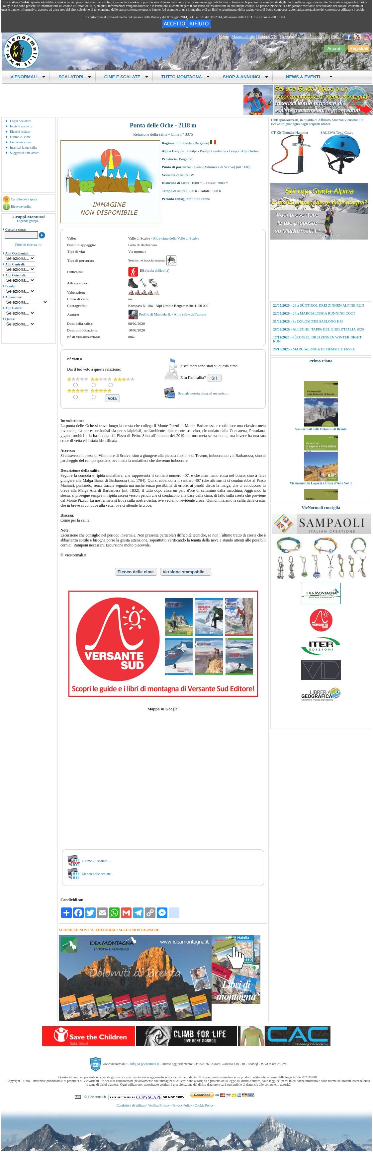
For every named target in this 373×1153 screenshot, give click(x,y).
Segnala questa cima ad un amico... (204, 393)
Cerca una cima (20, 142)
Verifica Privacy (159, 1105)
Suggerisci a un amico (25, 153)
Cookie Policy (204, 1105)
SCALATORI (74, 76)
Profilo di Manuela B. (155, 314)
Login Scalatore (20, 121)
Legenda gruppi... (29, 221)
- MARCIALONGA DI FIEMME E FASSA (314, 349)
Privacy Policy (182, 1105)
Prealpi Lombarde (213, 151)
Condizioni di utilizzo (131, 1105)
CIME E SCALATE (126, 76)
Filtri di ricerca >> (28, 245)
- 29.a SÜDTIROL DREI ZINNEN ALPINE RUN (318, 305)
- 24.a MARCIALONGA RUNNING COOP (314, 313)
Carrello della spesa (24, 199)
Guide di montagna (313, 36)
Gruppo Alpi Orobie (244, 151)
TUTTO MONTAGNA (185, 76)
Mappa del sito (243, 36)
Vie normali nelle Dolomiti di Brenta (320, 446)
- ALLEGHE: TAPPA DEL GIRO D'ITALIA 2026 (318, 329)
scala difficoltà (157, 270)
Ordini (336, 36)
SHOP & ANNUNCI (245, 76)
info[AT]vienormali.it (144, 1064)
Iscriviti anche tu (21, 126)
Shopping (287, 36)
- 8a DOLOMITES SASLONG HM (308, 321)
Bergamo (201, 143)
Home (224, 36)
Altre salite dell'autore (190, 314)
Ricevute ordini (21, 206)
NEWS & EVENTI (306, 76)
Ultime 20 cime (20, 137)
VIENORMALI (28, 76)
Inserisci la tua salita (23, 147)
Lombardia (184, 143)
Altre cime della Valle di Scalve (176, 238)
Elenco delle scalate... (98, 874)
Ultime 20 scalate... (96, 861)
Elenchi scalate (20, 131)
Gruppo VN (267, 36)
